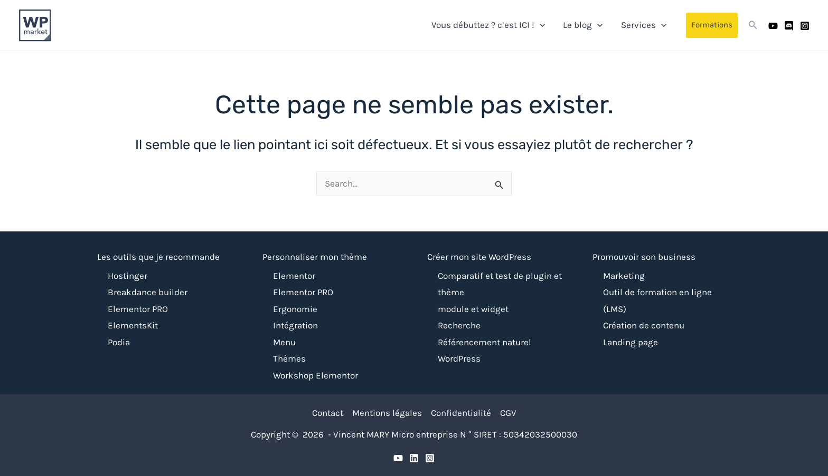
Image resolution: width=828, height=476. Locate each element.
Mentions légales (387, 412)
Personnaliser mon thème (314, 256)
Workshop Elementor (315, 375)
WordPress (459, 358)
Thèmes (289, 358)
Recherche (459, 325)
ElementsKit (133, 325)
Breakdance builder (147, 292)
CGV (508, 412)
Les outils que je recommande (158, 256)
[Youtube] (773, 26)
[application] (539, 25)
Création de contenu (643, 325)
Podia (119, 342)
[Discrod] (414, 458)
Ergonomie (295, 309)
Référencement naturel (484, 342)
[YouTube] (398, 458)
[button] (712, 25)
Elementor (294, 275)
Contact (327, 412)
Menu (284, 342)
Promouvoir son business (643, 256)
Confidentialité (461, 412)
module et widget (473, 309)
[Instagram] (805, 26)
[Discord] (789, 26)
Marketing (624, 275)
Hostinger (127, 275)
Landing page (630, 342)
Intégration (295, 325)
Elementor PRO (138, 309)
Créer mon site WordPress (479, 256)
